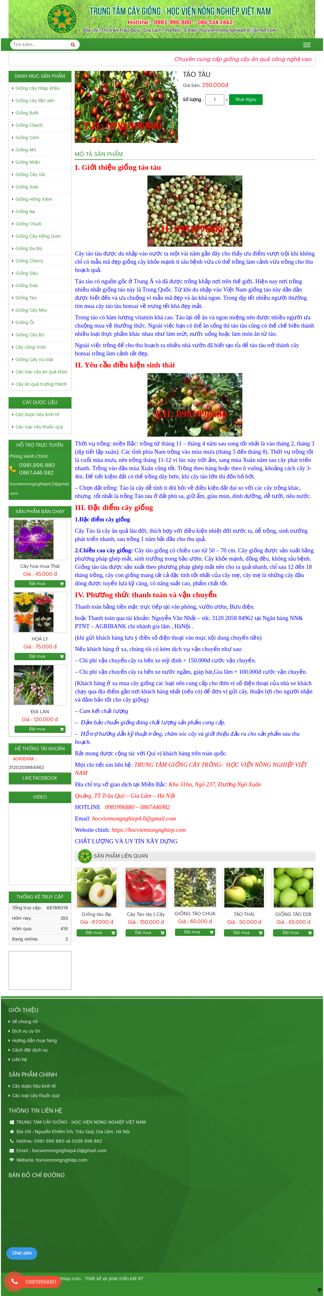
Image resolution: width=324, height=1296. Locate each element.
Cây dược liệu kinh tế (37, 415)
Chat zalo (22, 1253)
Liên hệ (19, 1060)
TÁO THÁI (244, 914)
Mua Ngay (245, 99)
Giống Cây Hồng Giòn (38, 236)
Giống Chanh (29, 125)
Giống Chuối (28, 224)
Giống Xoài (27, 187)
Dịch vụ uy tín (26, 1031)
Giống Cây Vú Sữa (34, 360)
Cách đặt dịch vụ (29, 1050)
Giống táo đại (96, 914)
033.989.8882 (27, 964)
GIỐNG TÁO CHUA (195, 914)
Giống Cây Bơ (30, 335)
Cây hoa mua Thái (40, 566)
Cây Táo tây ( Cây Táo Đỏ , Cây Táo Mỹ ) (146, 915)
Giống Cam (27, 138)
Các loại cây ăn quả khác (42, 372)
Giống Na (25, 212)
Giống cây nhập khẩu (37, 88)
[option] (40, 553)
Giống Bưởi (27, 113)
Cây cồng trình (31, 347)
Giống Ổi (25, 323)
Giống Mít (26, 150)
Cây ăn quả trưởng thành (41, 384)
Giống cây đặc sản (35, 101)
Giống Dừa (27, 286)
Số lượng (192, 100)
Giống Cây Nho (31, 310)
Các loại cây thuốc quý (39, 427)
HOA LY (40, 639)
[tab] (99, 154)
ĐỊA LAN (40, 711)
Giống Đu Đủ (29, 249)
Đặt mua (94, 933)
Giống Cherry (29, 261)
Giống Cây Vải (30, 175)
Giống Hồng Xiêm (34, 199)
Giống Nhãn (28, 162)
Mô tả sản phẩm (99, 154)
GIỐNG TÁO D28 (293, 914)
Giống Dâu (27, 273)
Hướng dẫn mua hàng (34, 1041)
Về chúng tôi (25, 1022)
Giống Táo (26, 298)
